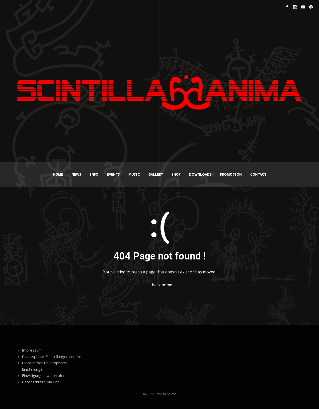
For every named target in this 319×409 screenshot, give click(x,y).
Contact (258, 174)
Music (134, 174)
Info (94, 174)
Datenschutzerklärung (41, 381)
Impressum (32, 350)
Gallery (155, 174)
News (76, 174)
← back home (159, 285)
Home (58, 174)
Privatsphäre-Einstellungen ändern (51, 356)
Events (113, 174)
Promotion (231, 174)
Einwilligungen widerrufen (43, 375)
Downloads (200, 174)
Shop (176, 174)
